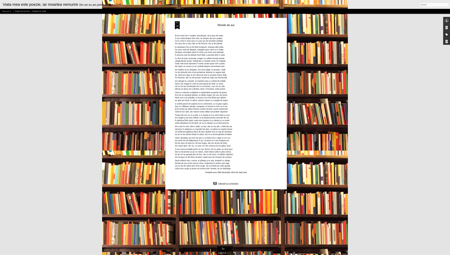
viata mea (243, 106)
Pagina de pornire (22, 11)
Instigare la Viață (39, 11)
